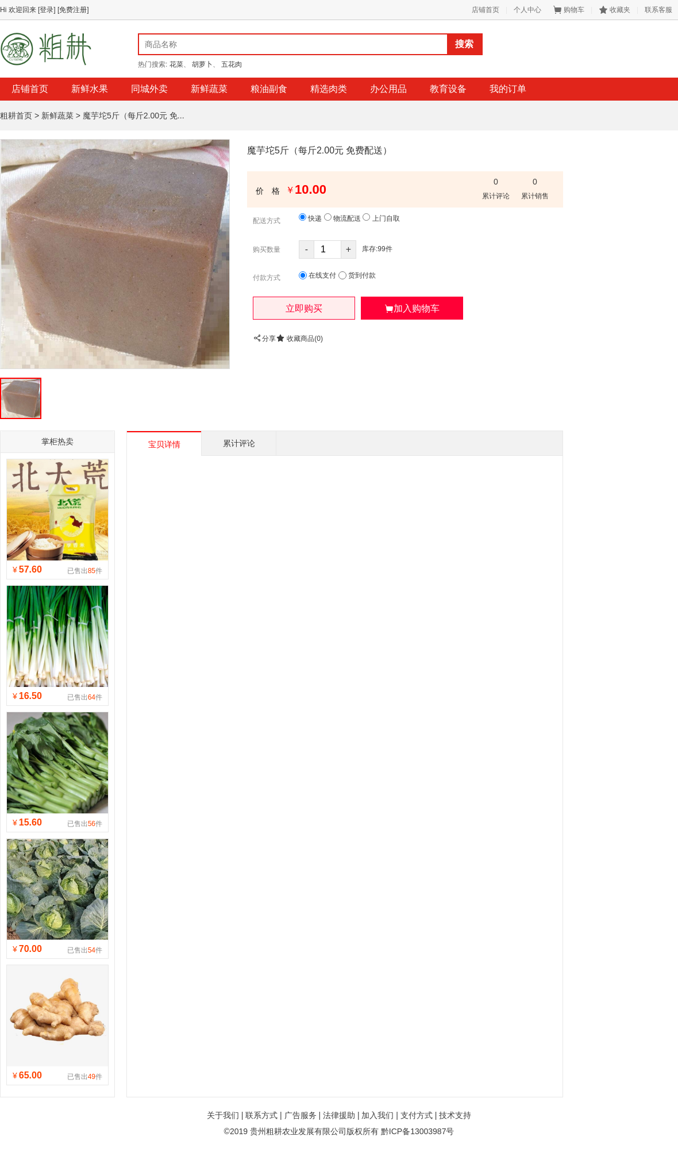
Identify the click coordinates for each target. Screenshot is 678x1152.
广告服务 (300, 1115)
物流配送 (342, 217)
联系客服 (658, 10)
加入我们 (377, 1115)
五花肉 (231, 64)
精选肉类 (328, 89)
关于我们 (223, 1115)
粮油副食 (269, 89)
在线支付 (317, 275)
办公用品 (388, 89)
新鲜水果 (89, 89)
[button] (304, 308)
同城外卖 (149, 89)
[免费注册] (73, 10)
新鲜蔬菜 (209, 89)
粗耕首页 (16, 115)
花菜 (176, 64)
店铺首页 (485, 10)
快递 (310, 217)
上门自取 (381, 217)
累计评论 (239, 443)
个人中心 (527, 10)
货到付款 (357, 275)
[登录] (47, 10)
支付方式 (416, 1115)
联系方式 (261, 1115)
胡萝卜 (202, 64)
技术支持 (455, 1115)
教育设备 (448, 89)
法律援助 (339, 1115)
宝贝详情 (164, 444)
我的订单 (508, 89)
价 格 (268, 190)
